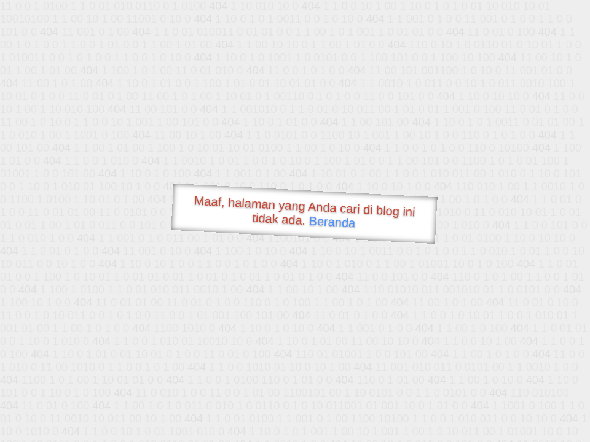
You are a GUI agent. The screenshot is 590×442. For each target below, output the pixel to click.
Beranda (332, 222)
